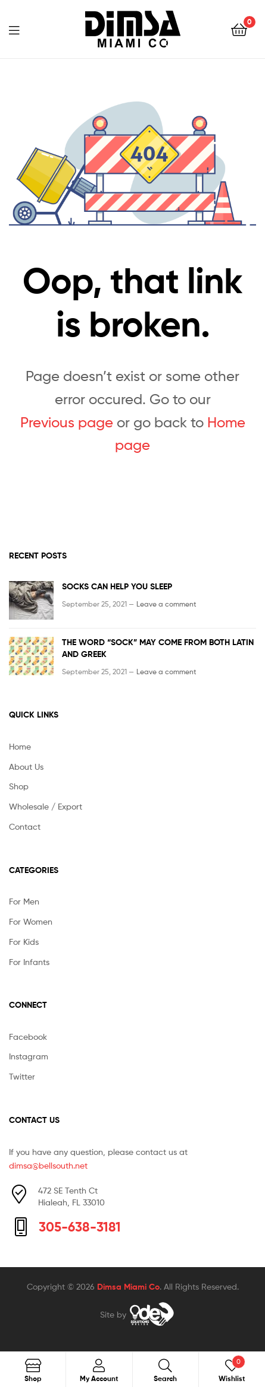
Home (20, 746)
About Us (26, 766)
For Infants (29, 962)
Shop (19, 786)
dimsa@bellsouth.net (48, 1165)
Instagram (28, 1056)
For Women (30, 921)
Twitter (22, 1076)
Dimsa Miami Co (128, 1286)
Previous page (66, 422)
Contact (24, 826)
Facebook (28, 1036)
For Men (24, 901)
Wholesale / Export (45, 806)
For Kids (24, 942)
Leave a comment (166, 603)
